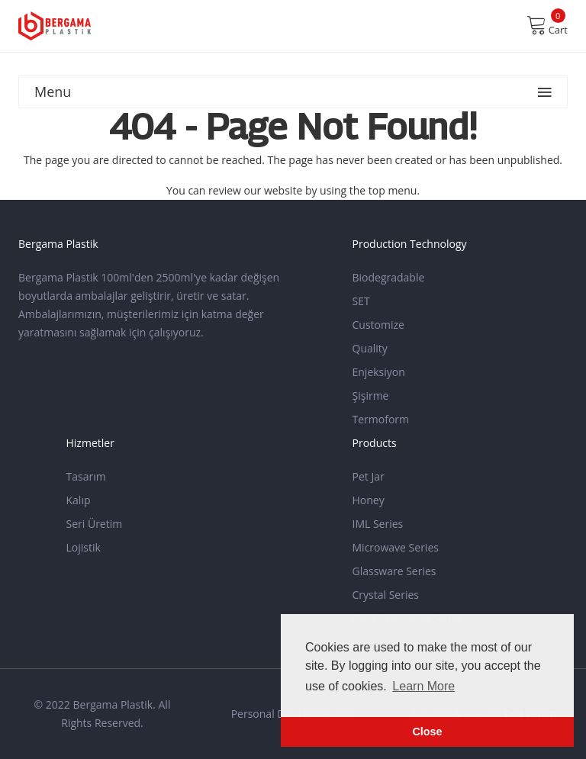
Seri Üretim (94, 523)
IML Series (378, 523)
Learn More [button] (423, 686)
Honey (369, 500)
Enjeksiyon (379, 372)
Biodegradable (389, 277)
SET (361, 301)
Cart (547, 25)
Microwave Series (396, 547)
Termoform (381, 419)
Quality (370, 348)
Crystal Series (386, 594)
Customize (378, 324)
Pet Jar (369, 476)
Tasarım (86, 476)
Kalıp (78, 500)
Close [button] (427, 731)
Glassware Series (394, 571)
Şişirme (371, 395)
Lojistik (83, 547)
